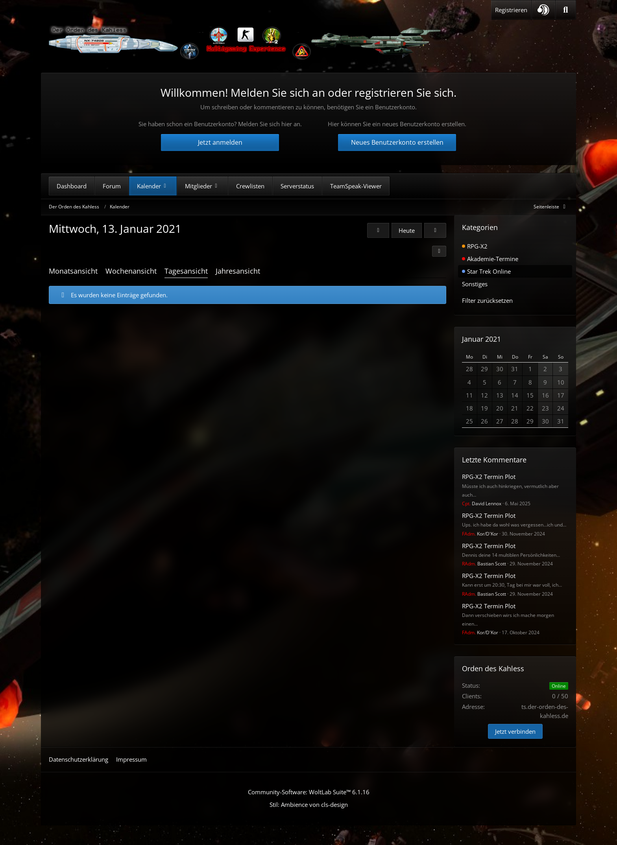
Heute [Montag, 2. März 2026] (407, 230)
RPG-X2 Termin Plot (488, 476)
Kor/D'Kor (480, 533)
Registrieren (511, 10)
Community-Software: (308, 792)
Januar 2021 (481, 339)
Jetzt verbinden (515, 731)
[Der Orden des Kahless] (245, 43)
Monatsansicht (73, 271)
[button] (543, 9)
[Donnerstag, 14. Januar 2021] (435, 230)
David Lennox (481, 503)
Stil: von (309, 804)
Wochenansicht (131, 271)
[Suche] (566, 9)
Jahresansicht (238, 271)
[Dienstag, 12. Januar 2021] (378, 230)
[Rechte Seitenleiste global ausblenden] (551, 206)
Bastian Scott (484, 563)
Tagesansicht (186, 271)
